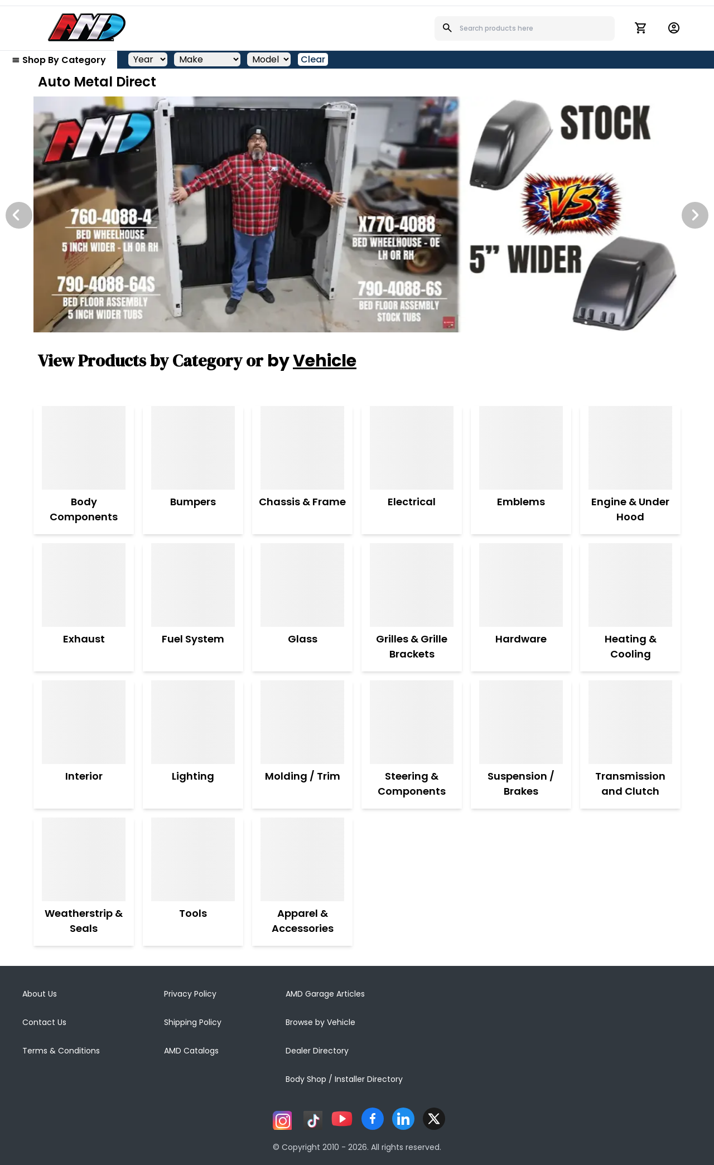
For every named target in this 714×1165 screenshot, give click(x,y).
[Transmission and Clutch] (630, 722)
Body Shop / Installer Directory (344, 1079)
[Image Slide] (357, 214)
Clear (313, 59)
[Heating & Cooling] (630, 585)
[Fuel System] (193, 585)
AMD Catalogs (191, 1050)
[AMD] (87, 27)
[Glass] (302, 585)
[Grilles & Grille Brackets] (411, 585)
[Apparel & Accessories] (302, 859)
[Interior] (84, 722)
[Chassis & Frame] (302, 448)
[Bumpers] (193, 448)
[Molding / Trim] (302, 722)
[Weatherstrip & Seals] (83, 859)
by (311, 361)
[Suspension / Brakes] (521, 722)
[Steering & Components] (411, 722)
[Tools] (193, 859)
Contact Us (44, 1022)
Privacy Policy (190, 993)
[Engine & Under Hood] (630, 448)
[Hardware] (521, 585)
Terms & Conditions (61, 1050)
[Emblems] (521, 448)
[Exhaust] (84, 585)
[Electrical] (412, 448)
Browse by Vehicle (320, 1022)
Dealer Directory (317, 1050)
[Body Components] (83, 448)
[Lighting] (193, 722)
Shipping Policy (192, 1022)
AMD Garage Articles (325, 993)
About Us (39, 993)
